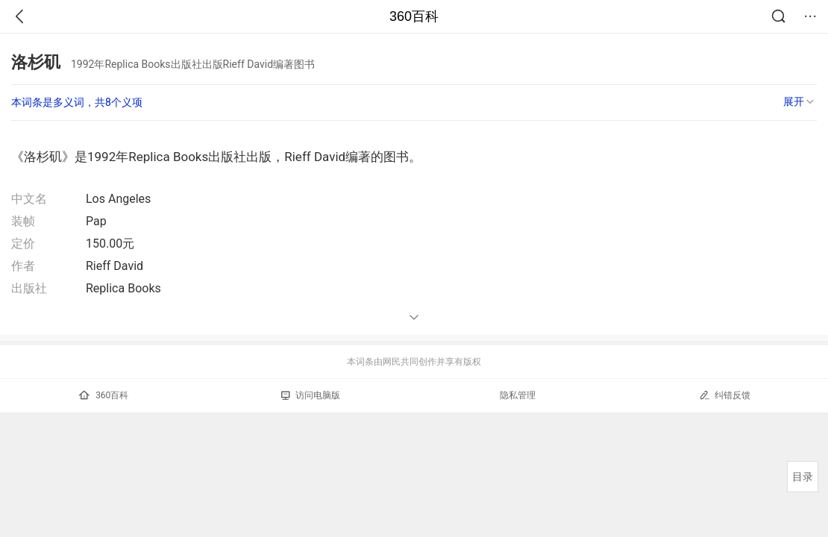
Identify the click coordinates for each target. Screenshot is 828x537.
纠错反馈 (724, 395)
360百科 (414, 16)
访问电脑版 (310, 395)
